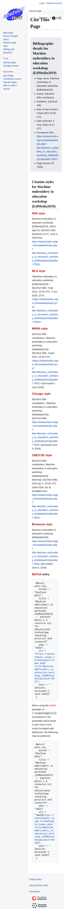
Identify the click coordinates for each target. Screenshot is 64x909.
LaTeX (52, 705)
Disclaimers (34, 891)
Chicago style (41, 393)
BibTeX (37, 574)
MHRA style (40, 328)
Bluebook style (42, 524)
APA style (38, 213)
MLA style (38, 271)
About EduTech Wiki (38, 885)
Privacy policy (35, 879)
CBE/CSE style (42, 455)
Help (56, 18)
